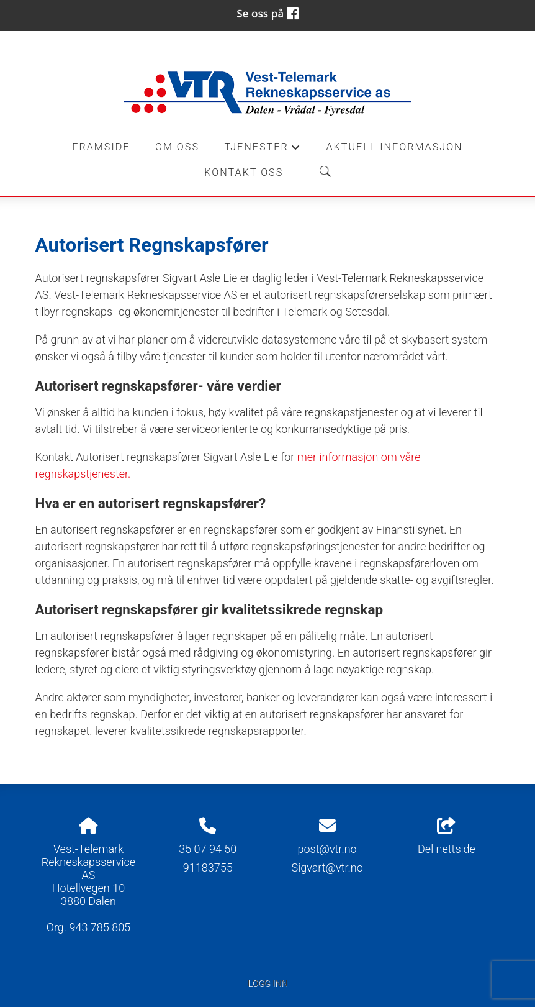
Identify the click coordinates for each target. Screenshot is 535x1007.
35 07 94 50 (207, 848)
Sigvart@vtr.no (326, 867)
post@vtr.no (327, 848)
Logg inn (267, 983)
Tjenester (262, 150)
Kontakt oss (243, 172)
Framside (101, 147)
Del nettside (446, 837)
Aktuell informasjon (394, 147)
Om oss (177, 147)
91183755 (208, 867)
